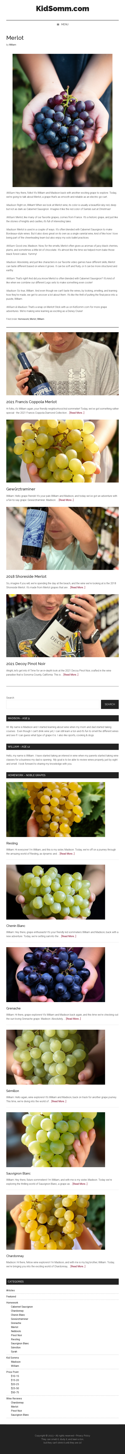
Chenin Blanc (15, 926)
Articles (10, 1290)
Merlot (33, 319)
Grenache (13, 1008)
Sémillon (12, 1091)
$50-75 (15, 1392)
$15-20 (15, 1380)
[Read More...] (76, 412)
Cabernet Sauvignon (22, 1306)
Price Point (12, 1372)
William (40, 319)
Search (10, 697)
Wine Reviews (14, 1398)
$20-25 (15, 1384)
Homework (23, 319)
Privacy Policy (83, 1435)
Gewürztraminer (20, 489)
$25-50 (15, 1388)
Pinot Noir (16, 1335)
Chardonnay (15, 1256)
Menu (65, 24)
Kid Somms (12, 1357)
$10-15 (15, 1376)
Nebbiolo (16, 1331)
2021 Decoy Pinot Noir (25, 663)
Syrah (14, 1351)
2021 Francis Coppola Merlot (31, 402)
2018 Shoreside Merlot (26, 576)
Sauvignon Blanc (18, 1173)
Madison (16, 1361)
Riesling (12, 843)
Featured (11, 1296)
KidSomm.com (62, 8)
